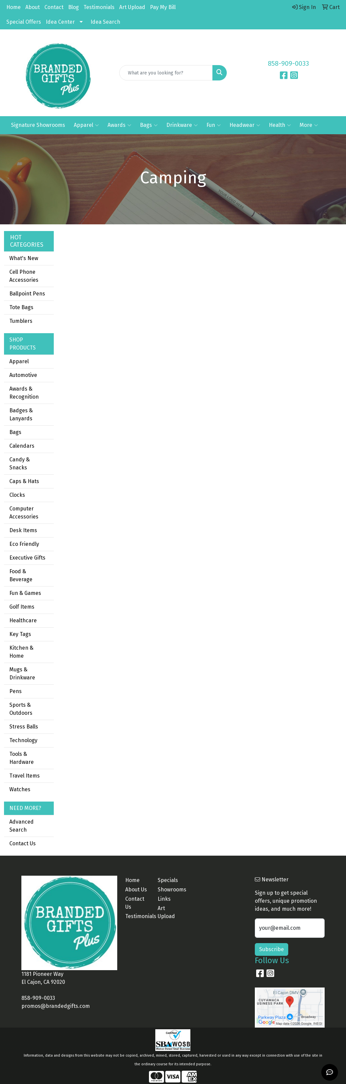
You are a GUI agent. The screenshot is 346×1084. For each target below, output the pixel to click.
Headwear (244, 125)
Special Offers (23, 22)
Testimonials (99, 7)
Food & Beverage (20, 575)
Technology (23, 740)
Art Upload (132, 7)
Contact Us (22, 843)
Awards (119, 125)
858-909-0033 (288, 63)
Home (13, 7)
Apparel (86, 125)
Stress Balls (23, 726)
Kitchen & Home (21, 652)
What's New (23, 258)
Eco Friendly (24, 544)
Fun (213, 125)
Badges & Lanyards (21, 414)
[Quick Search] (165, 72)
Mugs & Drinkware (22, 673)
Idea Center (60, 22)
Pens (15, 691)
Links (164, 899)
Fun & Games (25, 593)
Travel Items (24, 776)
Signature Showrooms (38, 125)
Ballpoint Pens (27, 293)
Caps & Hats (24, 481)
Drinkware (182, 125)
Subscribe (271, 949)
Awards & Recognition (24, 393)
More (309, 125)
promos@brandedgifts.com (55, 1006)
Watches (19, 789)
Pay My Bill (163, 7)
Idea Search (105, 22)
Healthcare (23, 620)
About (32, 7)
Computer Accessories (23, 512)
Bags (149, 125)
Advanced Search (21, 826)
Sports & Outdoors (20, 709)
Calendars (21, 446)
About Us (136, 889)
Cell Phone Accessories (23, 276)
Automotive (23, 375)
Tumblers (20, 321)
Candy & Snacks (19, 463)
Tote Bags (21, 307)
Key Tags (20, 634)
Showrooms (170, 889)
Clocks (17, 495)
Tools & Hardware (21, 758)
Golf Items (21, 607)
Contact (53, 7)
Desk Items (23, 530)
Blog (73, 7)
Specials (168, 880)
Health (280, 125)
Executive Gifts (27, 558)
